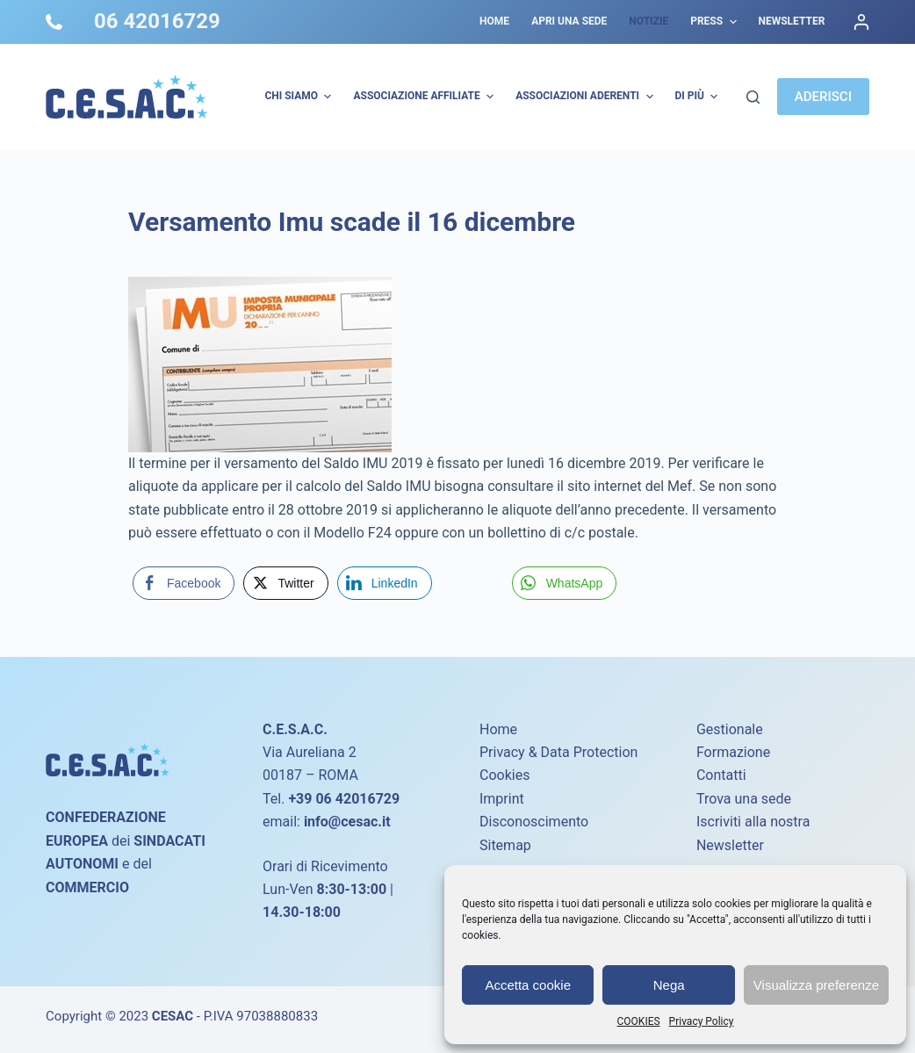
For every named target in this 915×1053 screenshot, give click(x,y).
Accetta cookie (528, 984)
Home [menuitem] (494, 21)
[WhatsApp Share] (564, 583)
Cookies (504, 775)
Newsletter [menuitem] (792, 21)
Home (498, 729)
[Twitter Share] (285, 583)
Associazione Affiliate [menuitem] (425, 97)
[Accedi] (861, 22)
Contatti (721, 775)
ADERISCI (823, 97)
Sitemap (505, 845)
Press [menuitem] (715, 22)
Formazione (733, 752)
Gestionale (729, 729)
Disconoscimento (533, 821)
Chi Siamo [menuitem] (299, 97)
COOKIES (638, 1021)
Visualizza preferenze (816, 984)
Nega (669, 984)
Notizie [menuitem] (648, 21)
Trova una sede (743, 798)
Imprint (501, 798)
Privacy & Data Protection (558, 752)
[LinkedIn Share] (384, 583)
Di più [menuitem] (699, 97)
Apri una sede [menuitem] (569, 21)
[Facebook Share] (183, 583)
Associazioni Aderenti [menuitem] (586, 97)
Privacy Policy (701, 1021)
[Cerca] (753, 97)
